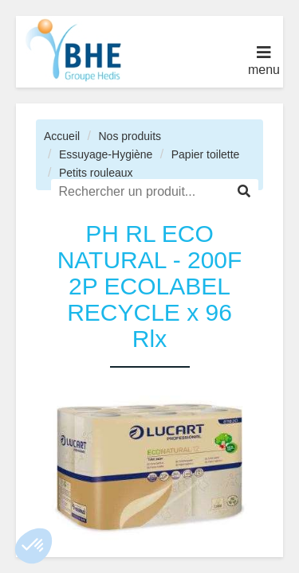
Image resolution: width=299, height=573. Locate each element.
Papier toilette (205, 154)
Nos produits (129, 136)
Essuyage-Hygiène (106, 154)
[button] (33, 546)
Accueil (62, 136)
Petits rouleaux (96, 172)
